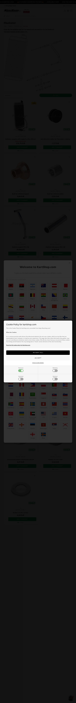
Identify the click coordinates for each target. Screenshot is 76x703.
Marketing (55, 369)
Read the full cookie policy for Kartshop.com (18, 345)
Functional (20, 378)
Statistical (55, 378)
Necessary (20, 369)
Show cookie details (38, 363)
